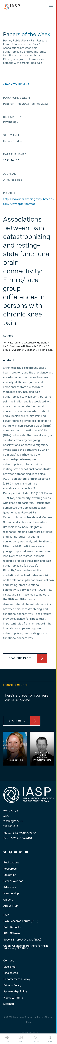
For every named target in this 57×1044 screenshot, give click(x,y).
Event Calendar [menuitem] (13, 881)
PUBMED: (9, 193)
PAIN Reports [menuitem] (12, 927)
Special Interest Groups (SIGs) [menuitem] (22, 939)
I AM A (21, 1038)
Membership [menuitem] (11, 893)
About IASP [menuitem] (10, 905)
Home (7, 1038)
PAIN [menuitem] (6, 915)
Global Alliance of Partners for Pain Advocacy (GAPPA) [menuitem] (25, 947)
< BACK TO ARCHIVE (16, 84)
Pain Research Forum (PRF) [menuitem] (20, 921)
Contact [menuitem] (8, 960)
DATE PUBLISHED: (15, 154)
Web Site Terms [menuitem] (13, 997)
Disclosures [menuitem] (10, 973)
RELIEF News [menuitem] (11, 933)
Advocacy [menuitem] (9, 887)
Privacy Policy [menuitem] (12, 985)
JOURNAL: (9, 173)
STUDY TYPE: (11, 135)
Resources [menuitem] (10, 868)
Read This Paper (20, 658)
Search (36, 1038)
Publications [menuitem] (11, 862)
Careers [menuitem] (8, 899)
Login (49, 1038)
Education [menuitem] (9, 875)
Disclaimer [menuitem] (10, 966)
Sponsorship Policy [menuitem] (15, 991)
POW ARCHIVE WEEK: (16, 97)
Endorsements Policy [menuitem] (16, 979)
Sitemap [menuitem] (8, 1004)
